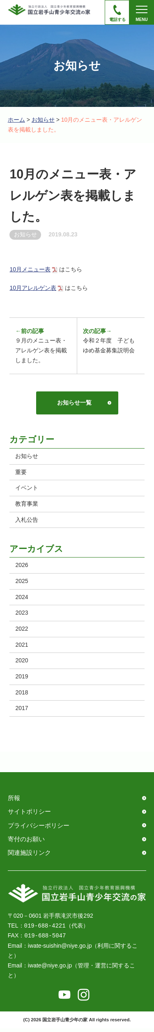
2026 (22, 567)
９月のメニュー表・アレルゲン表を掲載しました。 (41, 346)
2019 (22, 679)
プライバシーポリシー (38, 828)
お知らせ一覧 (74, 403)
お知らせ (43, 119)
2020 (22, 662)
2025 (22, 583)
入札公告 (27, 521)
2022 (22, 630)
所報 (14, 800)
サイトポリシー (29, 814)
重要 (21, 473)
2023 (22, 614)
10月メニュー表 (30, 269)
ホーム (16, 119)
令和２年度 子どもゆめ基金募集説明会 (109, 341)
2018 (22, 695)
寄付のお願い (26, 842)
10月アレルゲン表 (32, 288)
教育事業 (27, 505)
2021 (22, 646)
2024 (22, 598)
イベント (27, 489)
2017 (22, 711)
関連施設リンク (29, 855)
